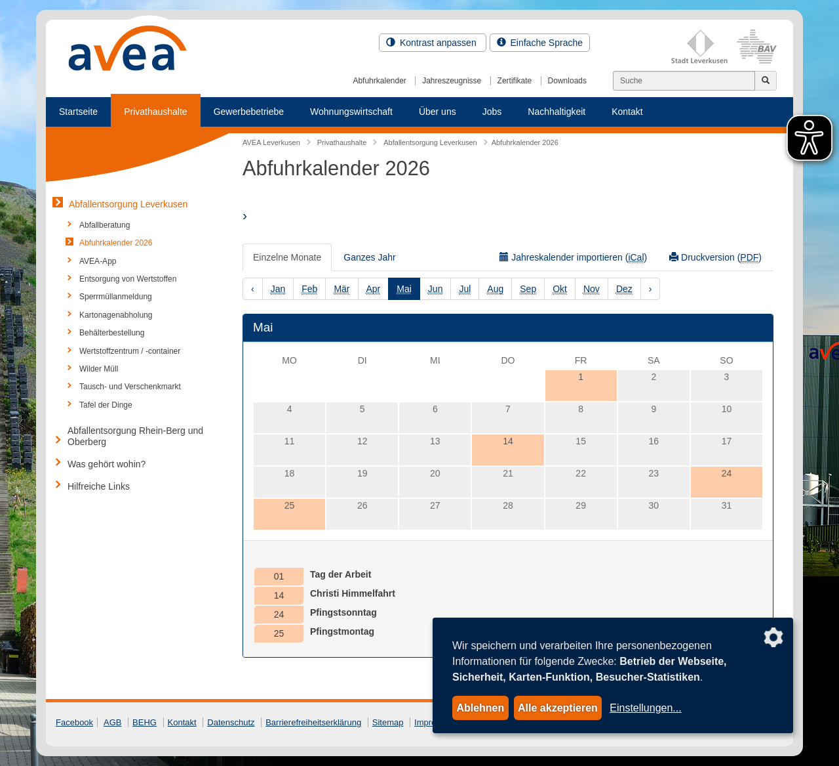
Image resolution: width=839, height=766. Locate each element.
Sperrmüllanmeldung (115, 296)
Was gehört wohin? (107, 464)
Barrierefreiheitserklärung (313, 722)
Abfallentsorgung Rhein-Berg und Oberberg (135, 436)
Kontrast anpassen (432, 42)
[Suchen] (684, 81)
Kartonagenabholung (115, 315)
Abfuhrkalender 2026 (115, 242)
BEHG (144, 722)
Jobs (492, 111)
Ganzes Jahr (369, 257)
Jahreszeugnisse (451, 80)
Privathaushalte (155, 111)
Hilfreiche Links (99, 486)
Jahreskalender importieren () (573, 257)
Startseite (78, 111)
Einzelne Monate (287, 257)
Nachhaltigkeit (556, 111)
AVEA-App (97, 261)
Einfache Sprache (540, 42)
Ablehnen (480, 707)
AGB (112, 722)
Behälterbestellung (111, 332)
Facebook (74, 722)
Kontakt (627, 111)
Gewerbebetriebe (249, 111)
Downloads (567, 80)
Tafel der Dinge (105, 405)
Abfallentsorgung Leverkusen (128, 204)
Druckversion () (715, 257)
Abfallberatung (104, 225)
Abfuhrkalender (379, 80)
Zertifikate (515, 80)
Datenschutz (230, 722)
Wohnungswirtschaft (351, 111)
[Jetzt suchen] (765, 81)
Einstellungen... (645, 707)
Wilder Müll (98, 368)
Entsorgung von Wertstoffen (127, 279)
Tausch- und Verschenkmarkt (130, 386)
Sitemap (388, 722)
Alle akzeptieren (558, 707)
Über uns (437, 111)
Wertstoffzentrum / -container (129, 351)
